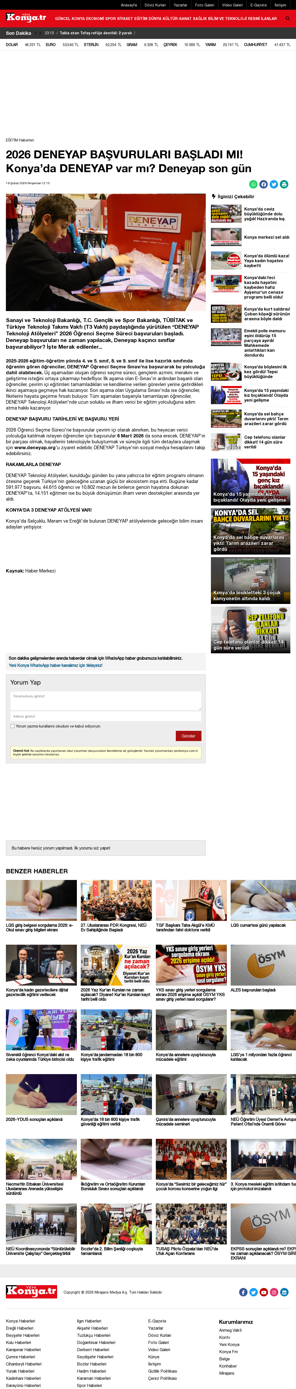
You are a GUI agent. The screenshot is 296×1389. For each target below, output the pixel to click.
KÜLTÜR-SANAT (177, 18)
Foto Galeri (204, 5)
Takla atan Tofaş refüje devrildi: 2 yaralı (90, 33)
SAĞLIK (200, 18)
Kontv (224, 1337)
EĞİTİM (140, 18)
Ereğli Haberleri (19, 1328)
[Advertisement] (148, 97)
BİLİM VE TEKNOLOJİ (227, 18)
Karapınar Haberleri (23, 1349)
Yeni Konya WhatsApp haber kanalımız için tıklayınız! (55, 665)
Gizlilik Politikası (162, 1371)
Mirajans (226, 1373)
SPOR (110, 18)
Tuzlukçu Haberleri (93, 1335)
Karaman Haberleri (94, 1378)
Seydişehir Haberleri (95, 1356)
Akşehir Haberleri (92, 1328)
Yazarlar (180, 5)
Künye (153, 1356)
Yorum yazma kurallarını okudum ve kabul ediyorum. (58, 726)
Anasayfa (129, 5)
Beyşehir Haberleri (22, 1335)
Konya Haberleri (20, 1321)
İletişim (280, 5)
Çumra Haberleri (20, 1356)
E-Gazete (259, 5)
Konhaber (228, 1366)
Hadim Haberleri (91, 1371)
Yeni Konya (229, 1344)
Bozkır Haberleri (91, 1364)
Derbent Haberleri (93, 1349)
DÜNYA (155, 18)
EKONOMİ (95, 18)
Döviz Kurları (155, 5)
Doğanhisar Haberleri (96, 1342)
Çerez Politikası (162, 1378)
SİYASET (125, 18)
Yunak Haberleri (20, 1371)
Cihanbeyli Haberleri (24, 1364)
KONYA (78, 18)
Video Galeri (232, 5)
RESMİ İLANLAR (262, 18)
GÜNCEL (62, 18)
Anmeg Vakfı (230, 1330)
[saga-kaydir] (40, 33)
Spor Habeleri (89, 1385)
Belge (224, 1359)
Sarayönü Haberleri (23, 1385)
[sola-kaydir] (36, 33)
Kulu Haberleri (18, 1342)
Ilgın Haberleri (89, 1321)
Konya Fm (228, 1351)
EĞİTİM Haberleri (20, 140)
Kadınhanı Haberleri (23, 1378)
